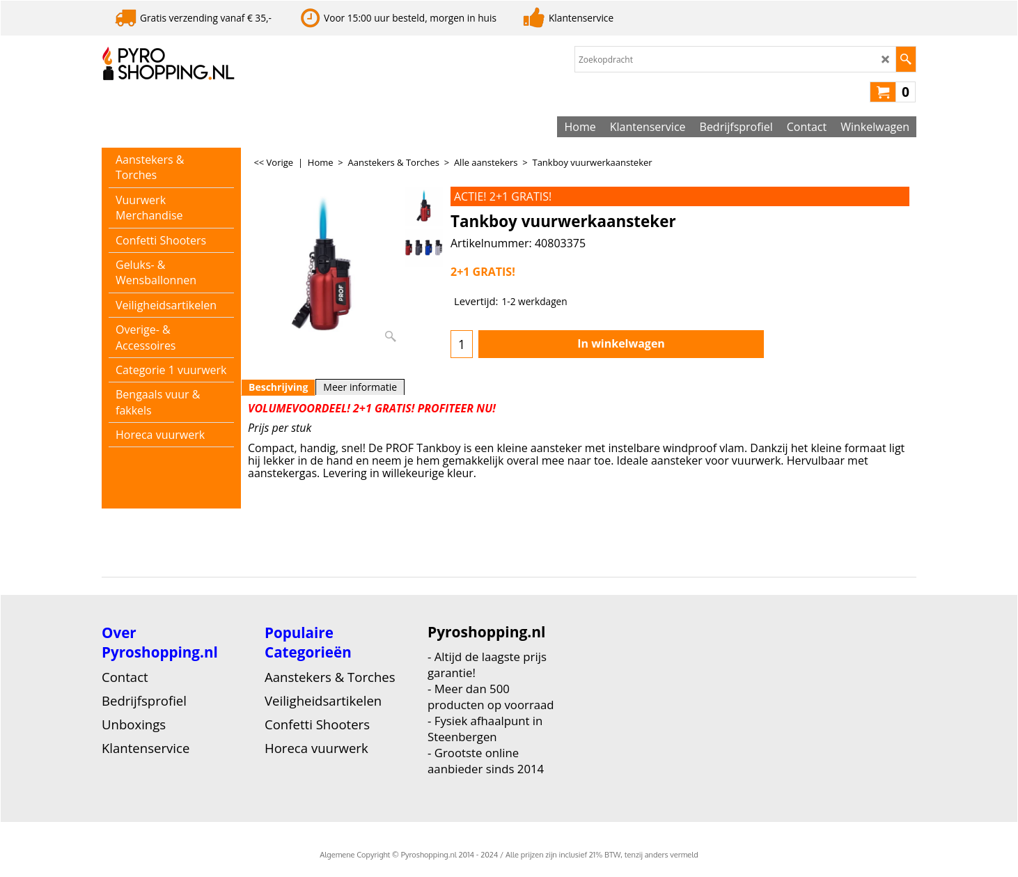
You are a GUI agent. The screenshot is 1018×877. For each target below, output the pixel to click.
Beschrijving (278, 387)
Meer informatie (360, 387)
